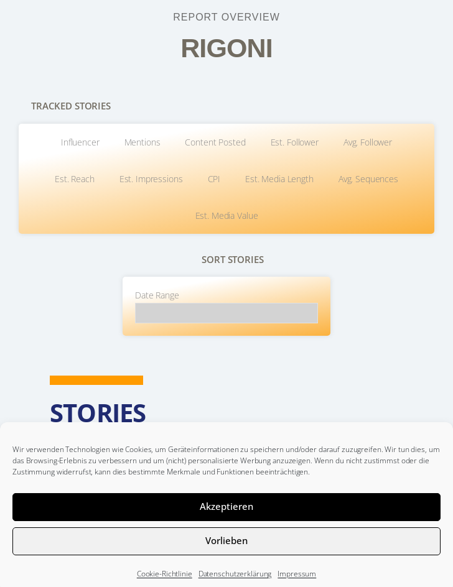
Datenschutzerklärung (235, 581)
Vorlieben (226, 548)
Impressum (297, 581)
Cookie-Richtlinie (164, 581)
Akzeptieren (226, 513)
